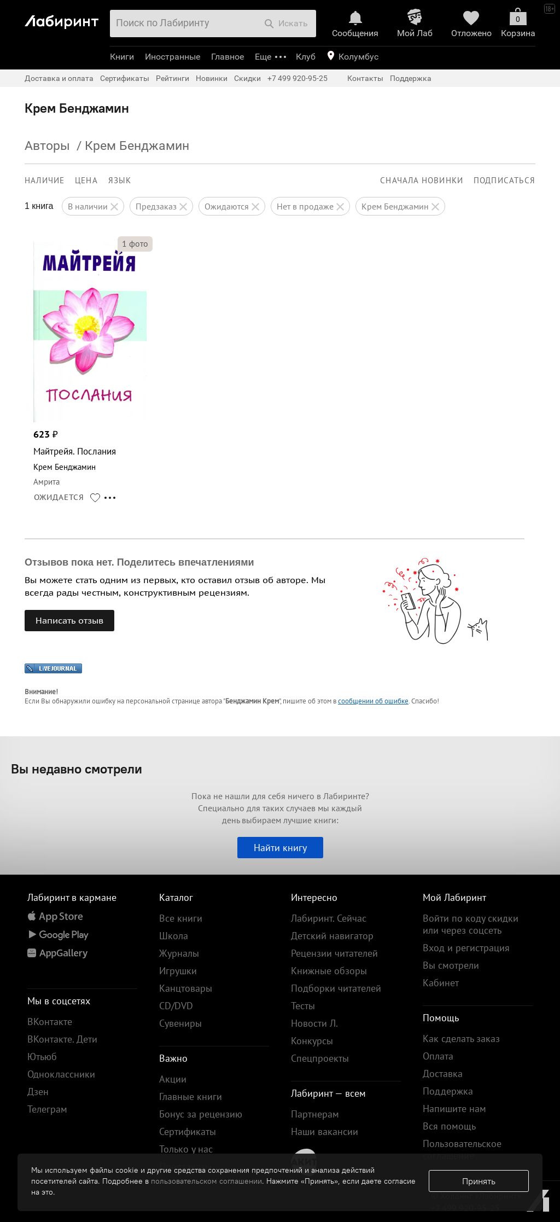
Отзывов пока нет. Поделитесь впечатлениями (139, 562)
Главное (227, 56)
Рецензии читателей (334, 953)
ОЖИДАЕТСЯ (59, 497)
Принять (478, 1181)
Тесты (303, 1005)
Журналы (179, 953)
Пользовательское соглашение (462, 1149)
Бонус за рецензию (200, 1114)
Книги (122, 56)
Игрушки (178, 970)
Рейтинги (172, 78)
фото (135, 243)
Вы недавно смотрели (76, 768)
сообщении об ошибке (373, 701)
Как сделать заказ (461, 1038)
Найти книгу (280, 847)
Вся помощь (449, 1126)
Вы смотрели (451, 965)
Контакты (365, 78)
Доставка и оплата (59, 78)
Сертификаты (124, 78)
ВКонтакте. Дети (62, 1039)
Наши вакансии (324, 1131)
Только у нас (186, 1149)
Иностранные (172, 56)
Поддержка (410, 78)
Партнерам (315, 1114)
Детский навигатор (332, 935)
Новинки (212, 78)
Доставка (443, 1073)
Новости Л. (314, 1023)
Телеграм (47, 1109)
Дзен (38, 1091)
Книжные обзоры (329, 970)
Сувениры (180, 1023)
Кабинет (441, 982)
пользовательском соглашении (206, 1181)
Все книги (180, 918)
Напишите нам (454, 1108)
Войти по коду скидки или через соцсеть (470, 924)
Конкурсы (312, 1040)
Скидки (247, 78)
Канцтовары (185, 988)
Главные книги (190, 1096)
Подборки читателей (336, 988)
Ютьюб (42, 1056)
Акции (172, 1079)
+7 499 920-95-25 (297, 78)
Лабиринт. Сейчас (328, 918)
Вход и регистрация (466, 947)
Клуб (306, 56)
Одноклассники (61, 1074)
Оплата (438, 1056)
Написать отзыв (69, 620)
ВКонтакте (49, 1021)
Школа (173, 935)
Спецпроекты (320, 1058)
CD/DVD (176, 1005)
